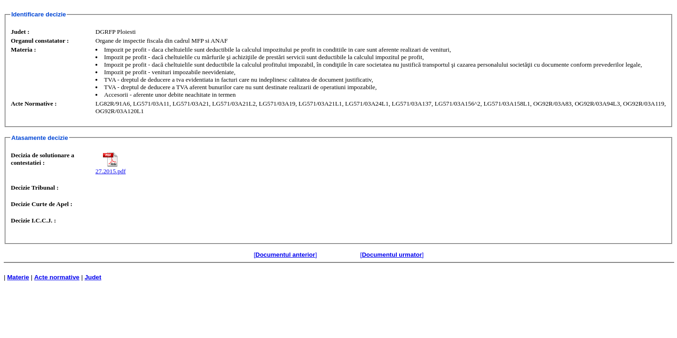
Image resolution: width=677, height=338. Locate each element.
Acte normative (56, 277)
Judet (93, 277)
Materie (18, 277)
